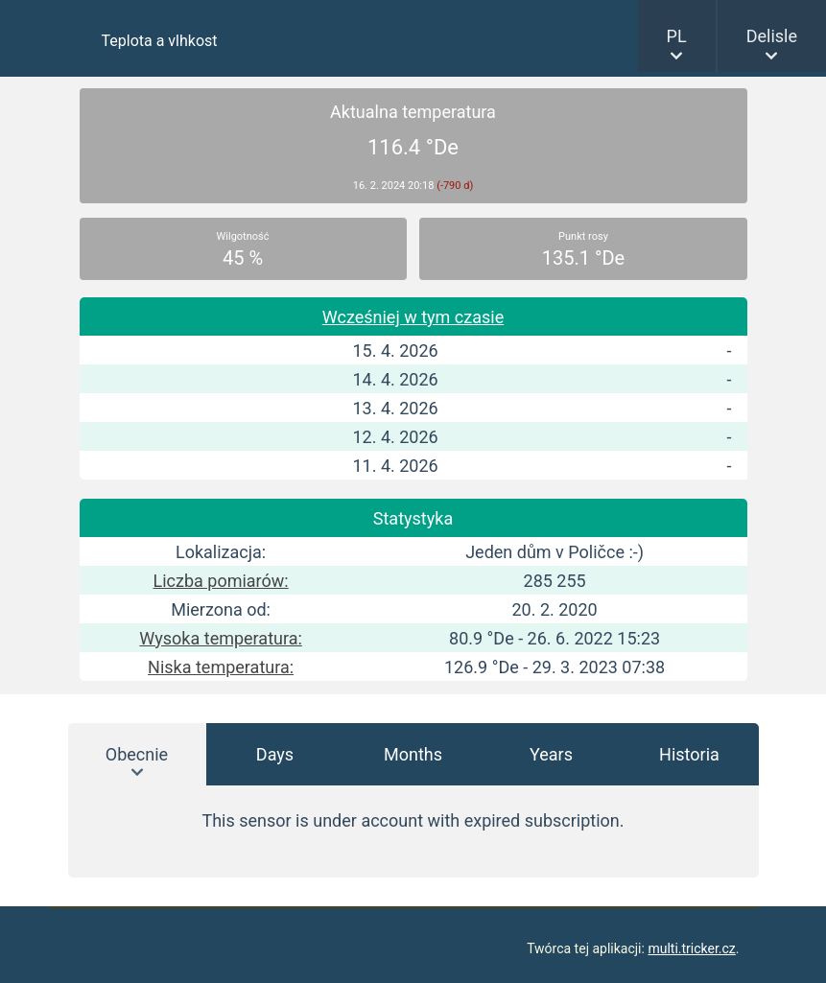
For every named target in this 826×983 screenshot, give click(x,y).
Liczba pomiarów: (221, 581)
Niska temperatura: (221, 667)
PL (677, 36)
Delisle (771, 36)
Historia (689, 754)
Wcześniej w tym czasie (413, 317)
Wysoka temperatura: (220, 638)
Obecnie (137, 754)
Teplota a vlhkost (160, 41)
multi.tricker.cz (691, 948)
